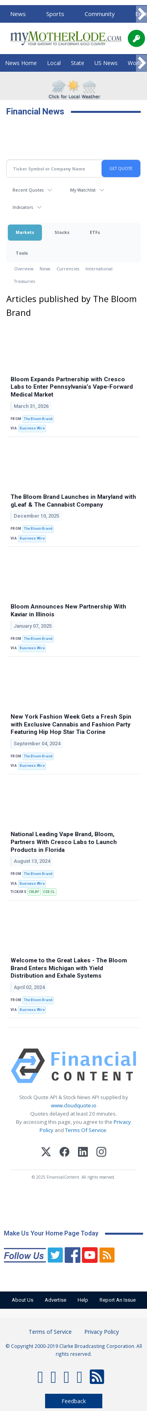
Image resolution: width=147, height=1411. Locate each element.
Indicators (23, 207)
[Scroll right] (141, 14)
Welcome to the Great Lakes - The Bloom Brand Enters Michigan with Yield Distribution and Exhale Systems (69, 968)
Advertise (55, 1300)
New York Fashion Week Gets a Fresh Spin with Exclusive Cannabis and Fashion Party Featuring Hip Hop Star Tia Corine (71, 724)
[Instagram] (101, 1153)
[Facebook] (64, 1153)
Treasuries (24, 281)
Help (83, 1300)
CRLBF (34, 892)
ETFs (95, 232)
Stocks (61, 232)
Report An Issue (118, 1300)
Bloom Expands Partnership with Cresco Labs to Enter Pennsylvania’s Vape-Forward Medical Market (72, 387)
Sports (55, 14)
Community (100, 14)
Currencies (67, 269)
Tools (22, 253)
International (99, 269)
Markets (25, 232)
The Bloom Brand (38, 419)
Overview (23, 269)
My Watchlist (83, 190)
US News (106, 63)
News (18, 14)
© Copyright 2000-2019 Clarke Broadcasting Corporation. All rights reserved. (73, 1350)
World (135, 63)
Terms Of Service (85, 1130)
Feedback (74, 1401)
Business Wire (32, 428)
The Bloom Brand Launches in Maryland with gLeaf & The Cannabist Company (73, 500)
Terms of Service (50, 1331)
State (77, 63)
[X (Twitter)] (46, 1153)
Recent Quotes (28, 190)
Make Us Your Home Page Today (51, 1233)
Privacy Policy (101, 1331)
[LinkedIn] (83, 1153)
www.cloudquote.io (73, 1105)
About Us (22, 1300)
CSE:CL (49, 892)
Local (54, 63)
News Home (21, 63)
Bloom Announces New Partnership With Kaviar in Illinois (68, 610)
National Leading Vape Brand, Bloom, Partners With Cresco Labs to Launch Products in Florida (64, 842)
